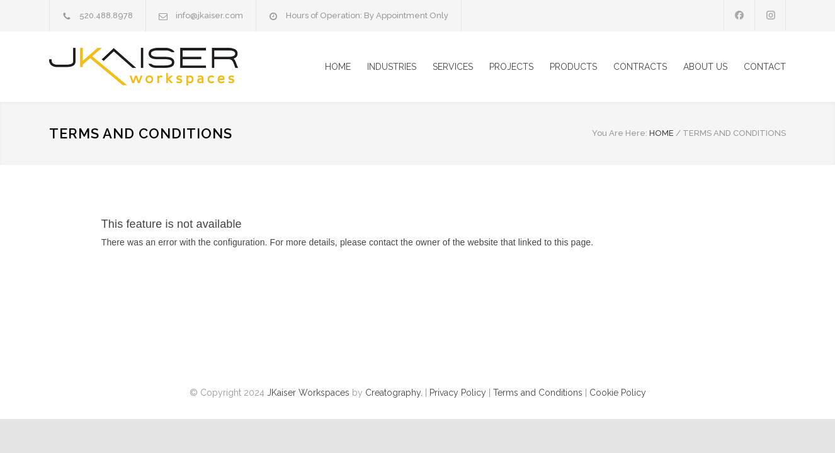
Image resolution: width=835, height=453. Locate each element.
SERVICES (453, 67)
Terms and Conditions (537, 393)
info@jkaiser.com (209, 15)
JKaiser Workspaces (308, 393)
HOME (338, 67)
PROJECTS (511, 67)
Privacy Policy (457, 393)
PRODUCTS (573, 67)
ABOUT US (705, 67)
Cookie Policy (617, 393)
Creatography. (394, 393)
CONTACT (765, 67)
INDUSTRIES (391, 67)
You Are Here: (619, 133)
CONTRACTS (640, 67)
